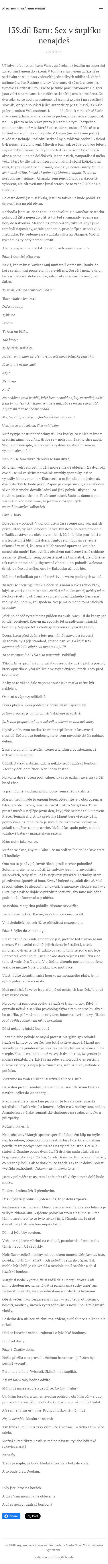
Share (11, 1516)
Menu (101, 8)
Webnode (67, 1557)
